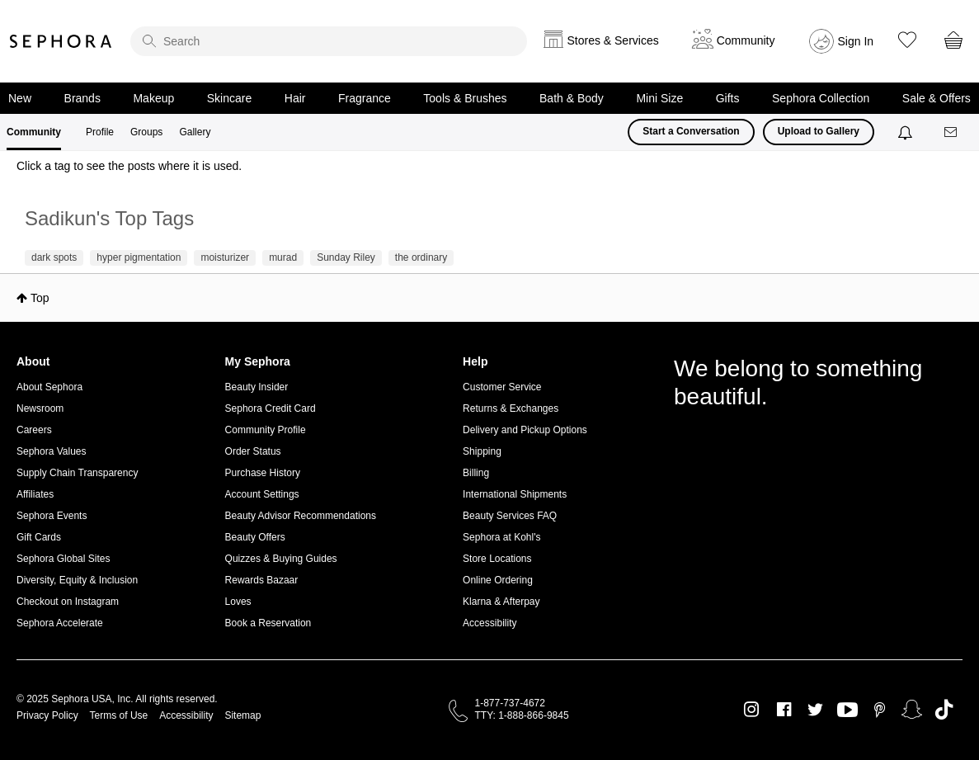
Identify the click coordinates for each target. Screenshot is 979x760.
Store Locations (497, 558)
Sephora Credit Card (270, 408)
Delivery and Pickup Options (525, 430)
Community (34, 132)
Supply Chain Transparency (77, 473)
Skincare (229, 98)
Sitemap (242, 715)
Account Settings (262, 494)
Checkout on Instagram (67, 601)
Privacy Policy (47, 715)
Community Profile (265, 430)
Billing (476, 473)
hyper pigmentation (138, 257)
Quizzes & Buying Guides (281, 558)
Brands (82, 98)
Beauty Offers (255, 537)
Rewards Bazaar (262, 580)
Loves (238, 601)
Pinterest (879, 709)
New (19, 98)
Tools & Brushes (464, 98)
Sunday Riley (346, 257)
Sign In (856, 41)
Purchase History (262, 473)
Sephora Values (51, 451)
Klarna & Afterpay (501, 601)
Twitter (815, 709)
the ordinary (421, 257)
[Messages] (951, 132)
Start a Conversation (690, 131)
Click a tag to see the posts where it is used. (129, 165)
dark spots (54, 257)
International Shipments (515, 494)
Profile (100, 132)
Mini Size (659, 98)
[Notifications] (907, 132)
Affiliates (35, 494)
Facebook (784, 709)
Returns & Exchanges (510, 408)
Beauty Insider (257, 387)
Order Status (253, 451)
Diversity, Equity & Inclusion (77, 580)
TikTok (944, 709)
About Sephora (49, 387)
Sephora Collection (820, 98)
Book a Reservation (268, 623)
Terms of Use (119, 715)
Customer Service (502, 387)
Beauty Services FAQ (510, 516)
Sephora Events (51, 516)
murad (283, 257)
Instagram (751, 709)
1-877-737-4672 (510, 703)
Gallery (194, 132)
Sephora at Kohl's (501, 537)
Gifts (728, 98)
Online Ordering (498, 580)
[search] (328, 41)
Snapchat (911, 709)
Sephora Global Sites (63, 558)
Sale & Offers (936, 98)
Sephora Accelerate (59, 623)
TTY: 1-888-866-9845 (522, 715)
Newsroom (40, 408)
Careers (34, 430)
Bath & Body (571, 98)
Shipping (482, 451)
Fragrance (364, 98)
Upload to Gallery (818, 131)
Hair (295, 98)
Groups (146, 132)
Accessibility (489, 623)
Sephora (61, 41)
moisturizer (224, 257)
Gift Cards (38, 537)
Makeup (153, 98)
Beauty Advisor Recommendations (300, 516)
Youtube (847, 710)
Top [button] (40, 297)
